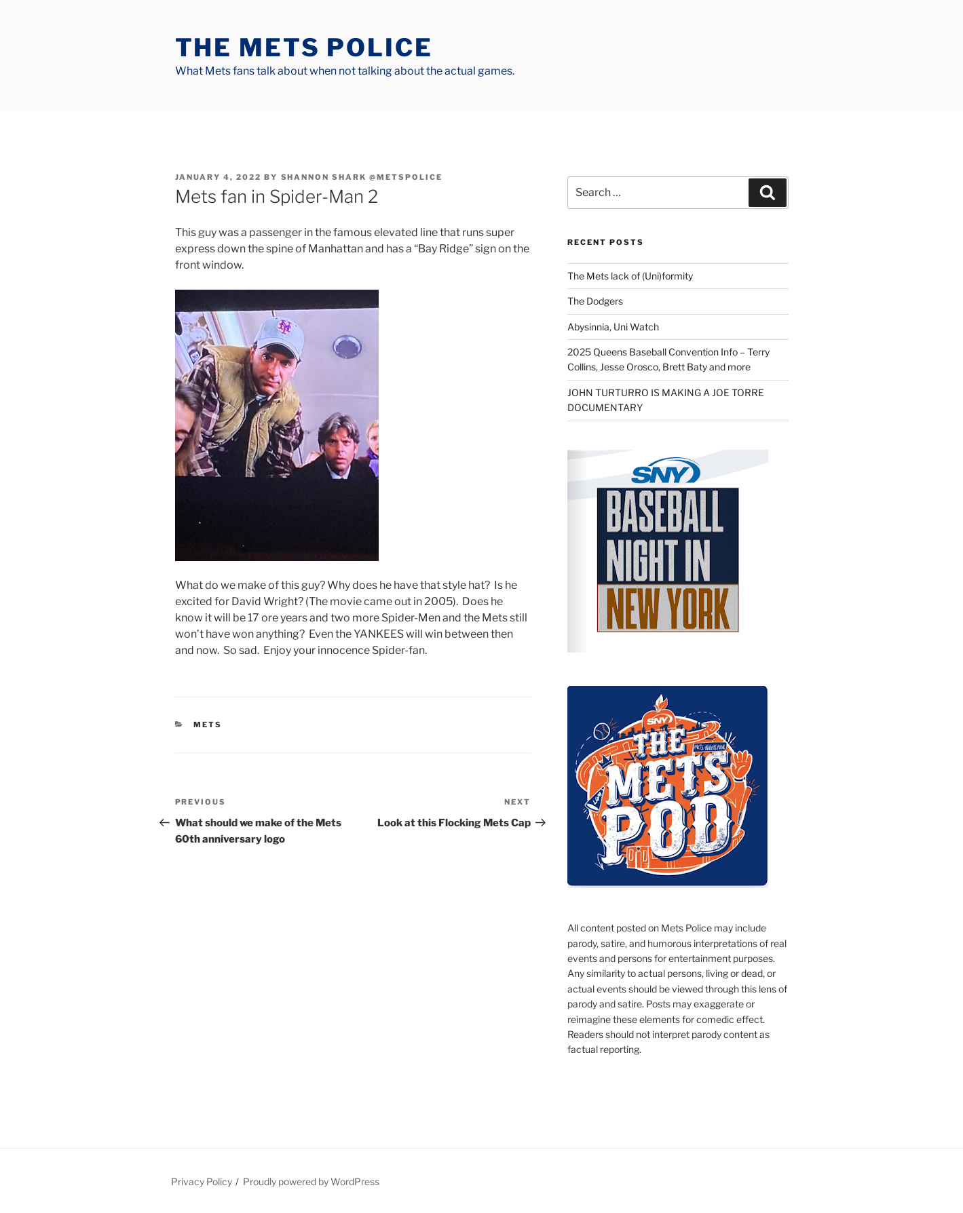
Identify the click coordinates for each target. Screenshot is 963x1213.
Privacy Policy (201, 1181)
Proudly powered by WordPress (311, 1181)
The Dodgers (595, 301)
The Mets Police (304, 47)
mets (207, 724)
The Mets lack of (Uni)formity (630, 276)
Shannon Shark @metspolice (362, 177)
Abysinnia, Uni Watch (613, 326)
